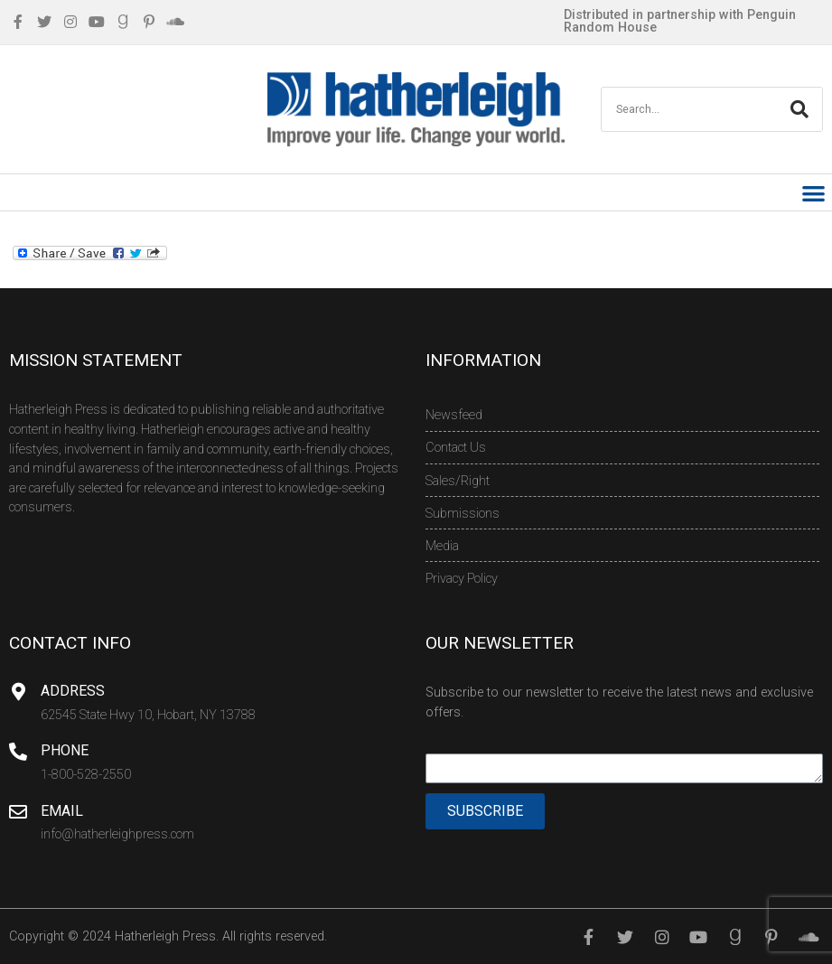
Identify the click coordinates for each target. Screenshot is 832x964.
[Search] (799, 109)
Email (62, 810)
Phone (65, 750)
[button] (814, 192)
